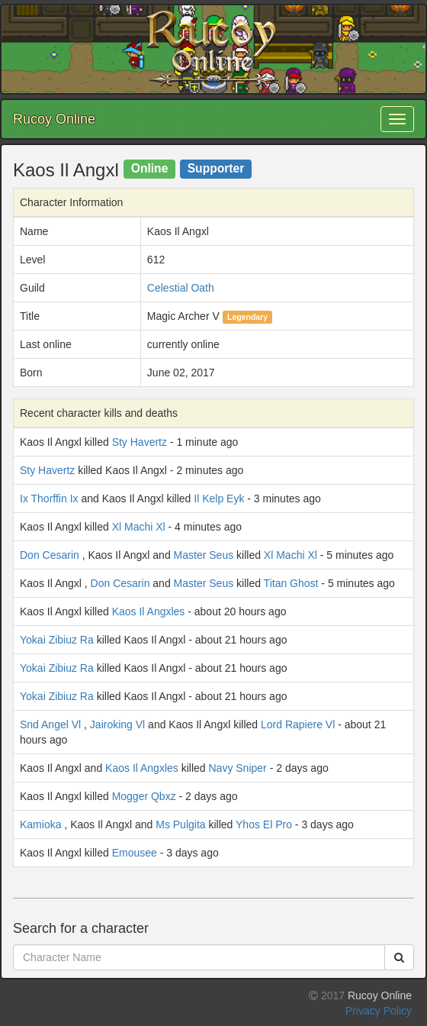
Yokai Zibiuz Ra (57, 640)
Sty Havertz (139, 442)
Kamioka (40, 824)
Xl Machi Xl (138, 527)
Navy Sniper (238, 768)
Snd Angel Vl (50, 724)
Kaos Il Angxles (148, 611)
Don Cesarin (49, 555)
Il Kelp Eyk (219, 498)
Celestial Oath (180, 288)
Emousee (134, 853)
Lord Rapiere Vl (298, 724)
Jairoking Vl (117, 724)
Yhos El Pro (264, 824)
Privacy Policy (378, 1011)
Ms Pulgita (180, 824)
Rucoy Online (54, 119)
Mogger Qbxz (144, 796)
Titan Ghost (291, 583)
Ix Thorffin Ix (49, 498)
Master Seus (204, 555)
